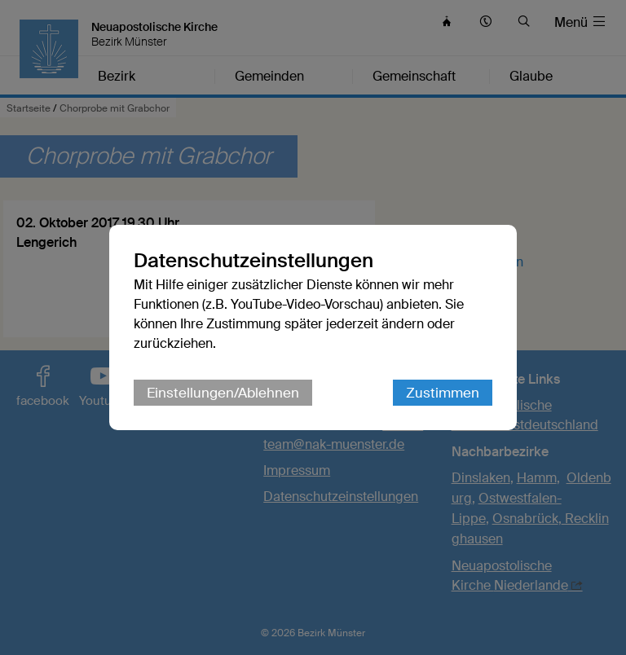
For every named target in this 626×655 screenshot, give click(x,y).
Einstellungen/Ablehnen (223, 393)
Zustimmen (442, 393)
